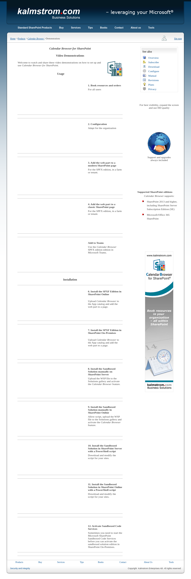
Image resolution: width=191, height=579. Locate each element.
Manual (152, 75)
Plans (151, 84)
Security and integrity (20, 568)
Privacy (152, 89)
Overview (153, 57)
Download (153, 66)
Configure (153, 71)
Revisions (153, 80)
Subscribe (153, 62)
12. (89, 526)
